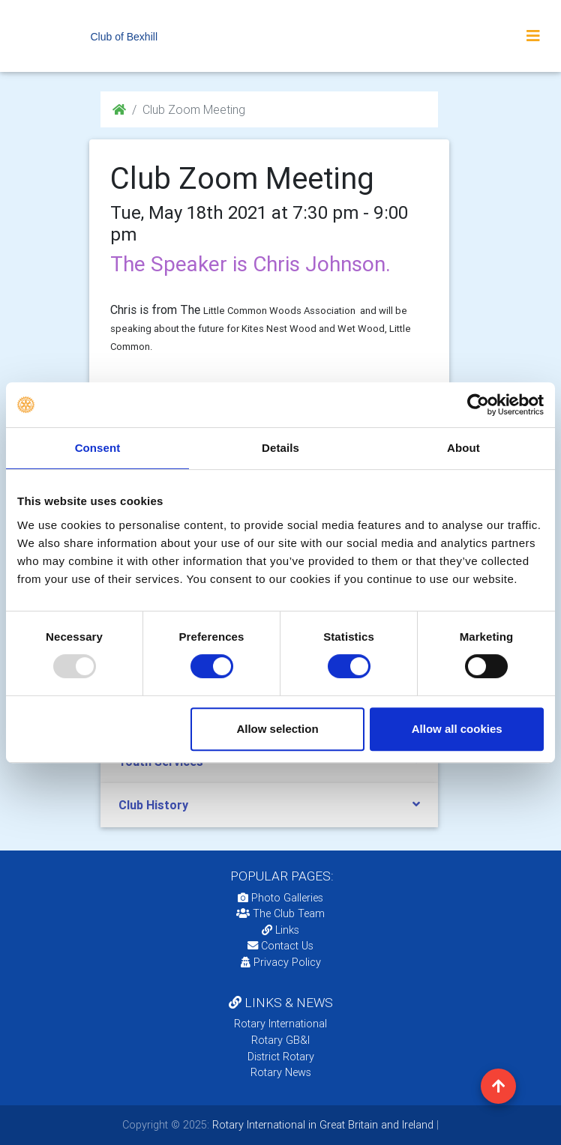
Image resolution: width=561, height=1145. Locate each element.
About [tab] (463, 447)
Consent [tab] (98, 447)
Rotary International (280, 1023)
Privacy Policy (281, 962)
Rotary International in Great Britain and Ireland (321, 1125)
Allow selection (277, 728)
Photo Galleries (280, 897)
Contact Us (281, 945)
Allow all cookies (457, 728)
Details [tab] (280, 447)
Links (280, 930)
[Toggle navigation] (533, 35)
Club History (153, 804)
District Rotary (281, 1056)
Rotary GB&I (280, 1040)
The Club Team (280, 913)
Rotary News (280, 1072)
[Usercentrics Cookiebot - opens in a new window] (478, 404)
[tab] (269, 805)
